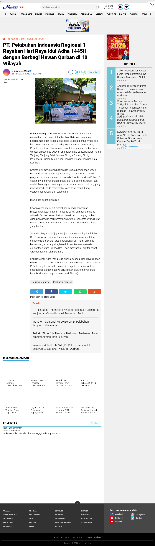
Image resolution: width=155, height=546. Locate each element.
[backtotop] (77, 504)
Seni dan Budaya (63, 522)
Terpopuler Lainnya (129, 146)
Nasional (86, 514)
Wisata (58, 526)
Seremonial (87, 522)
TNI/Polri (111, 14)
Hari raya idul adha (15, 39)
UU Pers (88, 537)
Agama (61, 14)
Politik (122, 14)
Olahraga (73, 14)
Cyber (80, 537)
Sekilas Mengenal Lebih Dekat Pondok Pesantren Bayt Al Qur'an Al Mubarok (133, 119)
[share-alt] (36, 291)
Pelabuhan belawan (35, 39)
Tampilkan (95, 423)
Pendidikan (86, 14)
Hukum (38, 14)
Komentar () (94, 72)
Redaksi (98, 537)
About (56, 537)
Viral (31, 526)
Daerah (13, 14)
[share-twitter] (77, 72)
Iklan (73, 537)
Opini (144, 14)
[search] (70, 7)
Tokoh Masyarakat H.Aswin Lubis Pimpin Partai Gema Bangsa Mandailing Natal (132, 73)
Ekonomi (134, 14)
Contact (65, 537)
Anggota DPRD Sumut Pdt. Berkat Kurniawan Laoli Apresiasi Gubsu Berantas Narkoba (131, 90)
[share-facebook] (70, 72)
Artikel (99, 14)
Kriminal (49, 14)
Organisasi (26, 14)
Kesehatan (34, 514)
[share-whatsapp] (83, 72)
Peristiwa (8, 522)
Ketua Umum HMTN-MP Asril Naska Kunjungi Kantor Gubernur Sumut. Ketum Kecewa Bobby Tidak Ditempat (132, 138)
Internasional (10, 514)
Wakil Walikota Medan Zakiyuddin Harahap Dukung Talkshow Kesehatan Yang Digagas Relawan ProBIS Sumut (132, 107)
